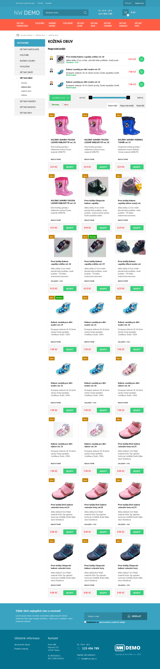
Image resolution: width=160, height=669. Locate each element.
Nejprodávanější (127, 105)
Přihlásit (128, 3)
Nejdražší (140, 105)
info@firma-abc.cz (89, 658)
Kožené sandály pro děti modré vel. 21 (83, 82)
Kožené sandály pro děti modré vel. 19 (83, 69)
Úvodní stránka (24, 35)
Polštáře (39, 23)
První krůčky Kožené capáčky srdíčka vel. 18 (85, 57)
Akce (66, 104)
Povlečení (68, 23)
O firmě (40, 3)
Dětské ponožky (108, 24)
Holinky (24, 83)
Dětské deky (138, 24)
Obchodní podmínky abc (25, 3)
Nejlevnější (112, 105)
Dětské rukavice (123, 24)
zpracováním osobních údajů (112, 622)
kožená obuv (26, 87)
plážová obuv (26, 91)
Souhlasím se (104, 622)
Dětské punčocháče (22, 24)
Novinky (55, 104)
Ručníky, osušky (52, 24)
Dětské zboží (80, 24)
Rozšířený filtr (58, 98)
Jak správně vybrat (22, 644)
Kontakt (48, 3)
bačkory (24, 95)
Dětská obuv (94, 24)
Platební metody (21, 648)
